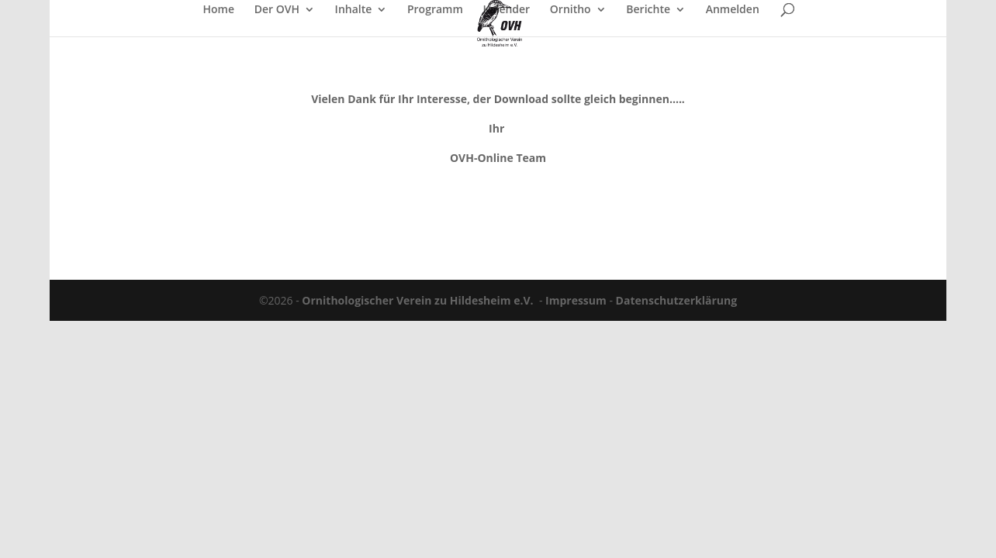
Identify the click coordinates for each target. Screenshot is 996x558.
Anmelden (732, 10)
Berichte (648, 10)
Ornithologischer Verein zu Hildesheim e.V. (417, 300)
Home (219, 10)
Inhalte (353, 10)
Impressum (576, 300)
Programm (435, 10)
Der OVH (276, 10)
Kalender (506, 10)
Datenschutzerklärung (677, 300)
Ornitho (570, 10)
